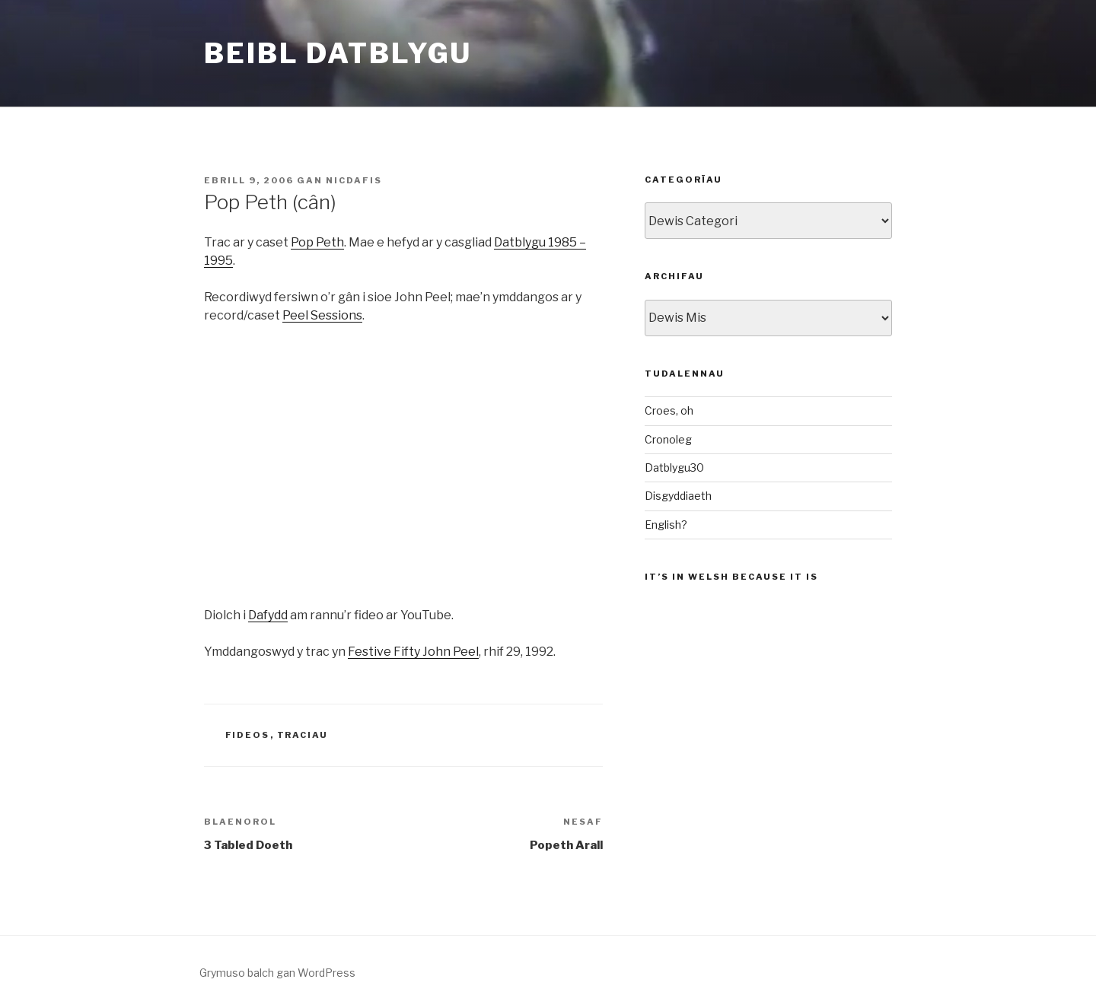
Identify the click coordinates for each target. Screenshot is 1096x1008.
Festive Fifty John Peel (413, 651)
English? (666, 524)
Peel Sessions (322, 315)
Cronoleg (668, 439)
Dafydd (268, 615)
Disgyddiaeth (678, 495)
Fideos (247, 735)
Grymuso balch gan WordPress (277, 972)
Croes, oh (669, 410)
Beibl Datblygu (338, 53)
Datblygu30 (674, 467)
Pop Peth (317, 242)
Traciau (303, 735)
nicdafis (354, 180)
